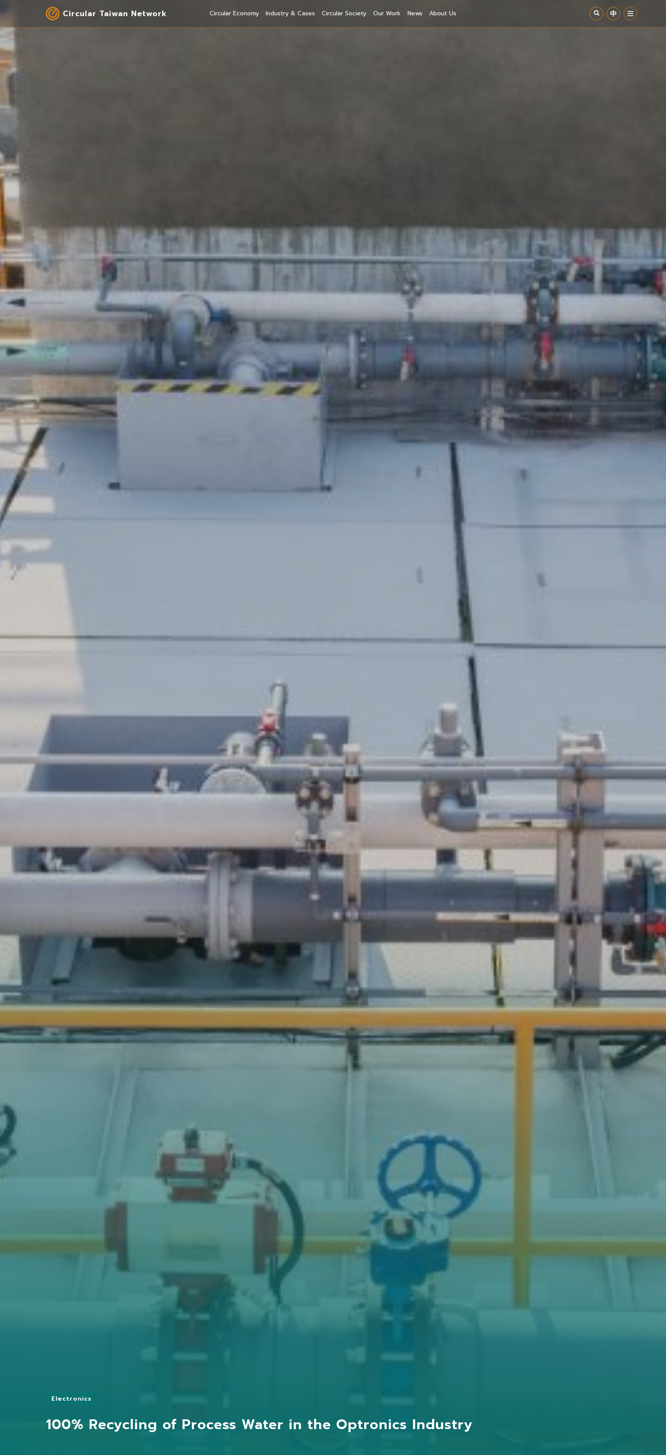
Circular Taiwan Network (115, 14)
